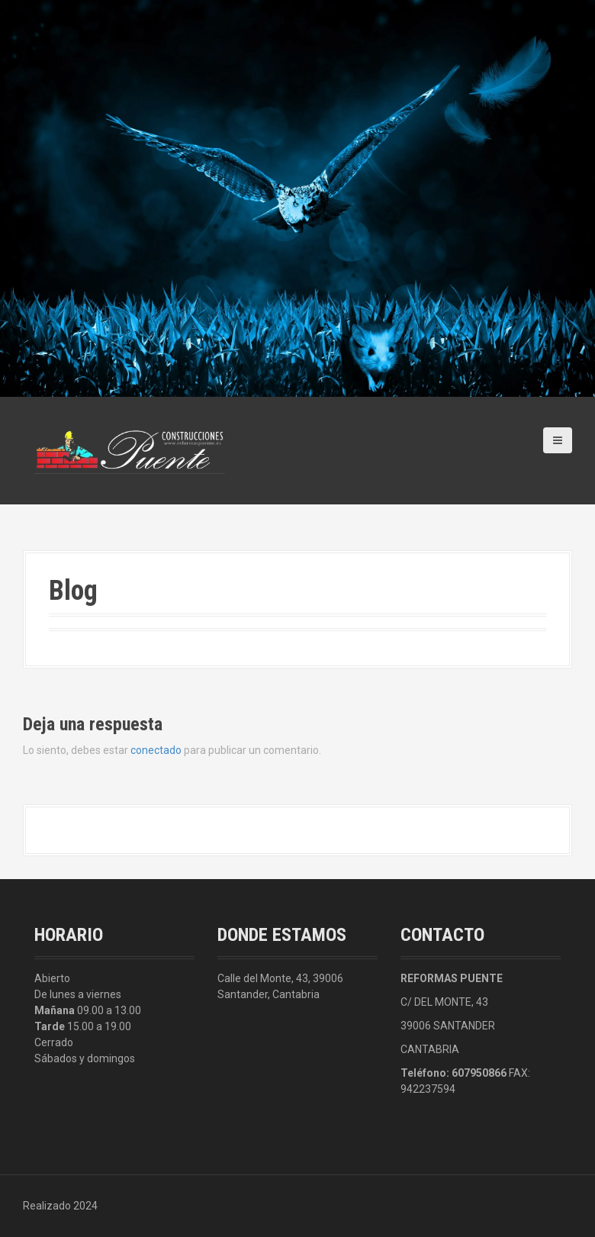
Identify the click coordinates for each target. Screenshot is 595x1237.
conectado (156, 750)
